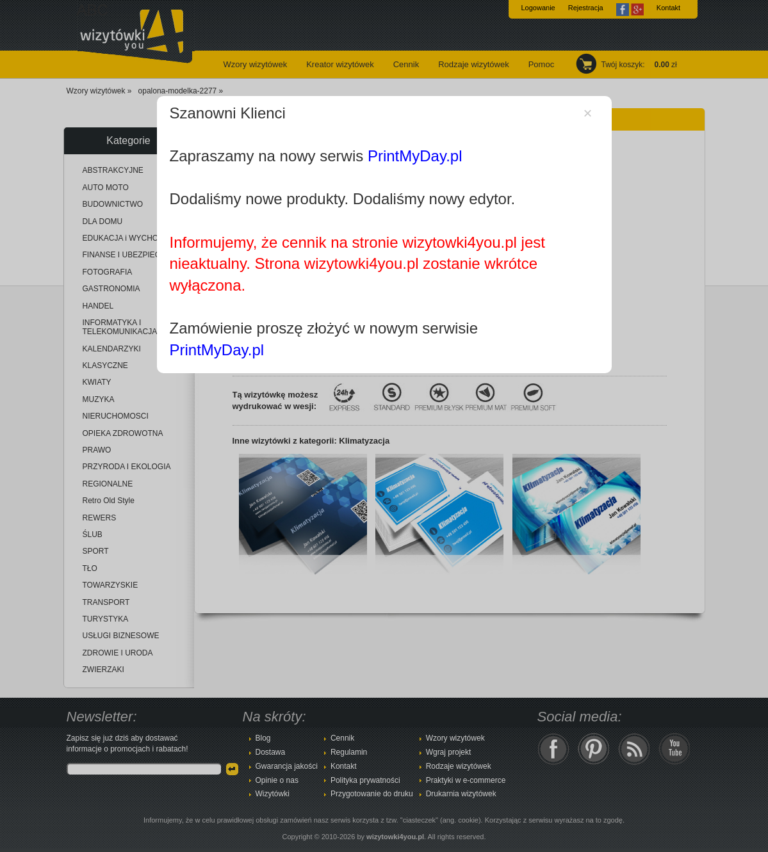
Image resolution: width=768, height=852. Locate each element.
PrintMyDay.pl (415, 156)
